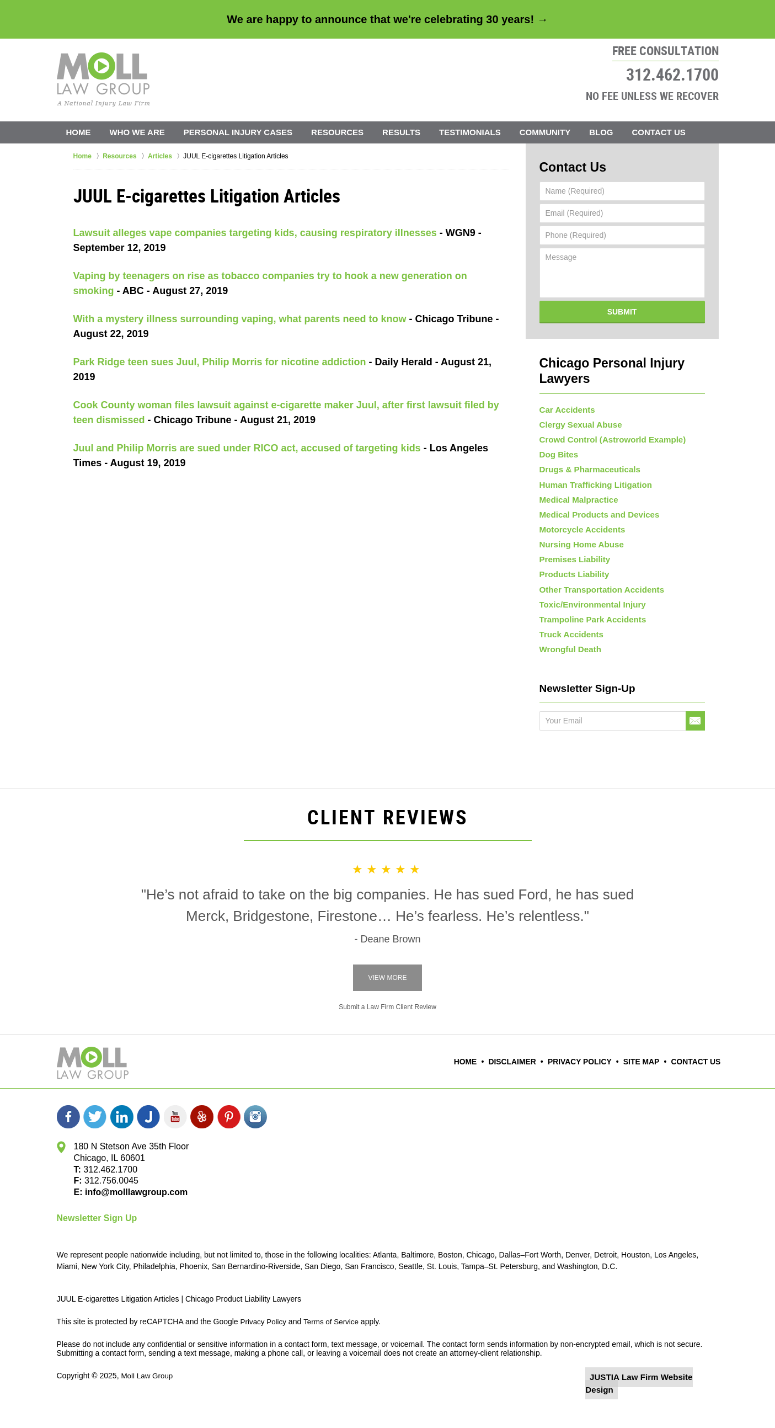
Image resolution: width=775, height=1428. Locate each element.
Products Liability (571, 583)
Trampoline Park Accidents (588, 636)
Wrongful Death (568, 671)
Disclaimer (525, 1085)
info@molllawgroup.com (132, 1215)
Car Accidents (565, 390)
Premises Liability (572, 566)
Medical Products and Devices (595, 513)
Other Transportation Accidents (597, 600)
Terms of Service (334, 1344)
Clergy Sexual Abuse (577, 408)
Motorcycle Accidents (579, 530)
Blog (601, 132)
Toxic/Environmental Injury (588, 618)
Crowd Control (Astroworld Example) (607, 425)
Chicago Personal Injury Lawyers (621, 359)
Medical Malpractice (575, 496)
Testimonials (470, 132)
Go (695, 744)
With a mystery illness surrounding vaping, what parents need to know (240, 318)
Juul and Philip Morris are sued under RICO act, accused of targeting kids (247, 448)
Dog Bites (557, 443)
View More (387, 1001)
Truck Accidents (569, 653)
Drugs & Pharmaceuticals (586, 460)
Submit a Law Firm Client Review (387, 1030)
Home (78, 132)
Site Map (646, 1085)
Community (545, 132)
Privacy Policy (588, 1085)
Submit (622, 309)
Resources (337, 132)
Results (401, 132)
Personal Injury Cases (238, 132)
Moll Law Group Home (103, 79)
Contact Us (659, 132)
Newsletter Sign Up (97, 1241)
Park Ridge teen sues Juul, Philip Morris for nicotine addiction (219, 361)
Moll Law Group (148, 1398)
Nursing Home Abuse (578, 548)
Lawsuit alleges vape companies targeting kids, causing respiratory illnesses (255, 232)
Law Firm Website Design (660, 1399)
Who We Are (137, 132)
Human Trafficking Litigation (591, 478)
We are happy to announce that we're (387, 19)
